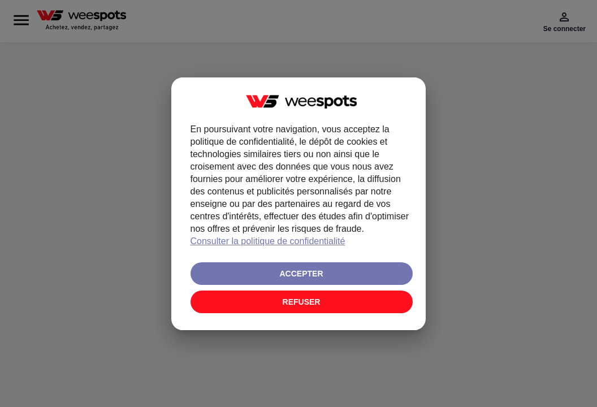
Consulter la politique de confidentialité (268, 241)
